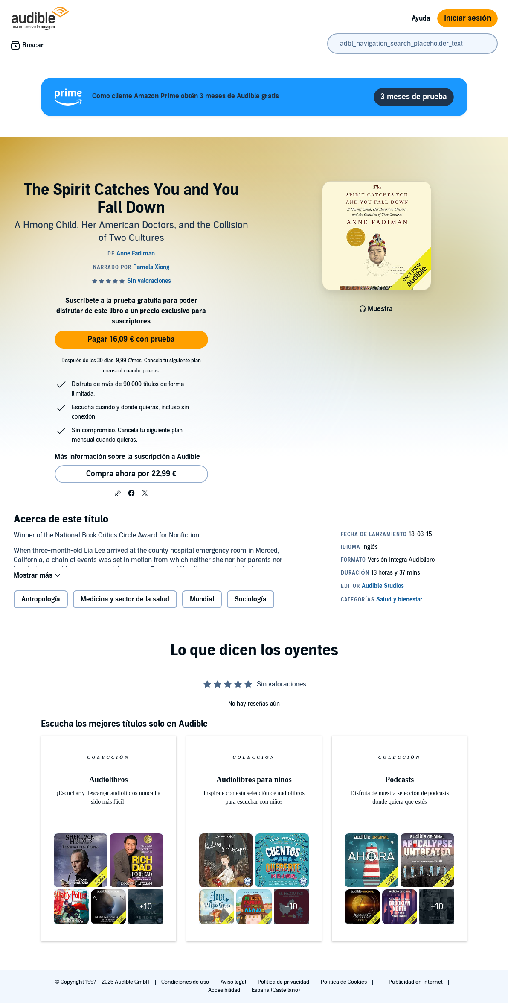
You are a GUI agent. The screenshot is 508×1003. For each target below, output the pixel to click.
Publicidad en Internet (416, 982)
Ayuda (421, 18)
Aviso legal (234, 982)
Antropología (40, 606)
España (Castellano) (275, 990)
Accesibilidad (224, 990)
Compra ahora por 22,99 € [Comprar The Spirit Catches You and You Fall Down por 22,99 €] (131, 473)
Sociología (250, 606)
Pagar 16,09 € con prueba (131, 339)
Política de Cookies (344, 982)
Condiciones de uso (185, 982)
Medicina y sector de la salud (125, 606)
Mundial (202, 606)
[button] (117, 493)
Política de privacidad (284, 982)
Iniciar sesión (467, 18)
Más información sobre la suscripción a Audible (127, 456)
